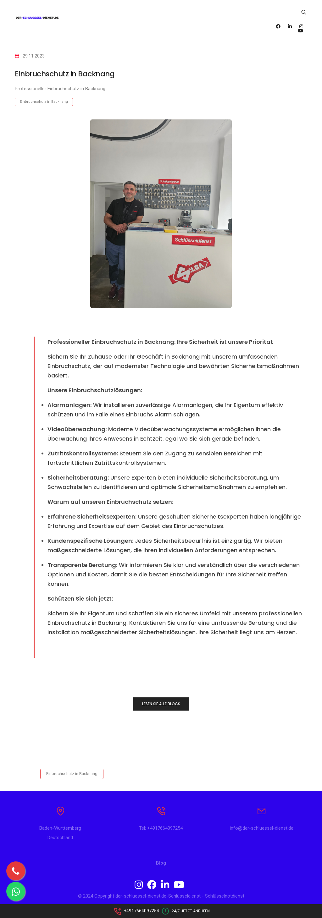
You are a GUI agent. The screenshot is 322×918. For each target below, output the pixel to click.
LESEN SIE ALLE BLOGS (161, 703)
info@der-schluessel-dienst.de (261, 830)
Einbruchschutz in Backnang (44, 102)
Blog (161, 864)
